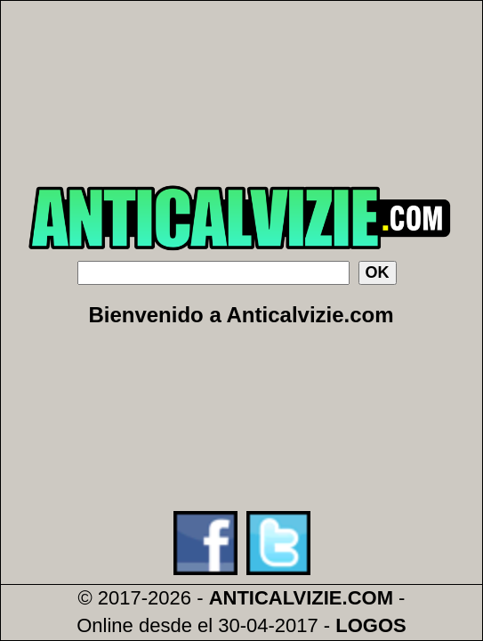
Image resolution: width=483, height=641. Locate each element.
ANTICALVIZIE (275, 598)
